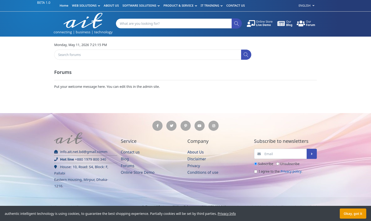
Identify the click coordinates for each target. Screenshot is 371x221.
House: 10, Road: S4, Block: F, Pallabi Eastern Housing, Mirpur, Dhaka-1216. (81, 176)
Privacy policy (291, 171)
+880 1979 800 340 (80, 159)
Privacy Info (227, 213)
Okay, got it (353, 213)
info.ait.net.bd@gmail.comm (80, 151)
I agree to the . (280, 171)
